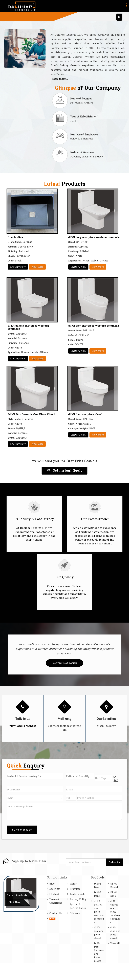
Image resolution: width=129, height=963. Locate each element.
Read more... (60, 78)
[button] (22, 725)
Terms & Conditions (55, 901)
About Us (54, 889)
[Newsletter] (86, 862)
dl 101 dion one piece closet (85, 414)
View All (115, 943)
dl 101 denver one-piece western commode (115, 912)
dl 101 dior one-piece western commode (93, 325)
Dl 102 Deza (97, 886)
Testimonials (77, 894)
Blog (52, 884)
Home (73, 884)
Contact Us (55, 913)
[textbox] (103, 778)
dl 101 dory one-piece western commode (94, 237)
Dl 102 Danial (114, 886)
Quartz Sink (15, 237)
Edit (116, 779)
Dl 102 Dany (97, 894)
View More (37, 267)
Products (75, 889)
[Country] (35, 798)
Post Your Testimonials (64, 663)
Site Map (75, 913)
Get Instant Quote (64, 471)
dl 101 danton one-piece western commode (99, 912)
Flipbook (54, 894)
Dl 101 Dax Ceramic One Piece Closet (31, 414)
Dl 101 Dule (113, 894)
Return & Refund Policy (78, 906)
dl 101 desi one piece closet (98, 932)
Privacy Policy (78, 899)
